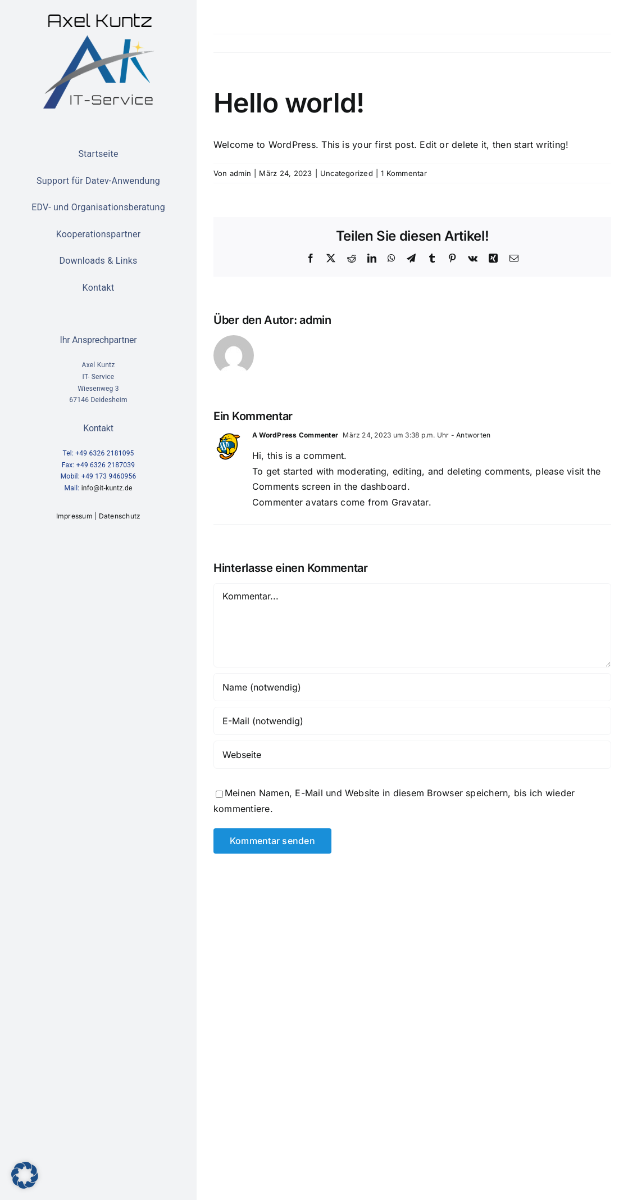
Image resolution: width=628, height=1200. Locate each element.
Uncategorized (346, 173)
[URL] (412, 755)
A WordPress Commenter (295, 435)
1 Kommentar (404, 173)
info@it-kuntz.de (107, 488)
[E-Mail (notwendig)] (412, 721)
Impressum (74, 516)
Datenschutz (120, 516)
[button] (24, 1175)
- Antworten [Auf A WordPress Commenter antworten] (470, 435)
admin (240, 173)
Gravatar (410, 502)
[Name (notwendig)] (412, 687)
